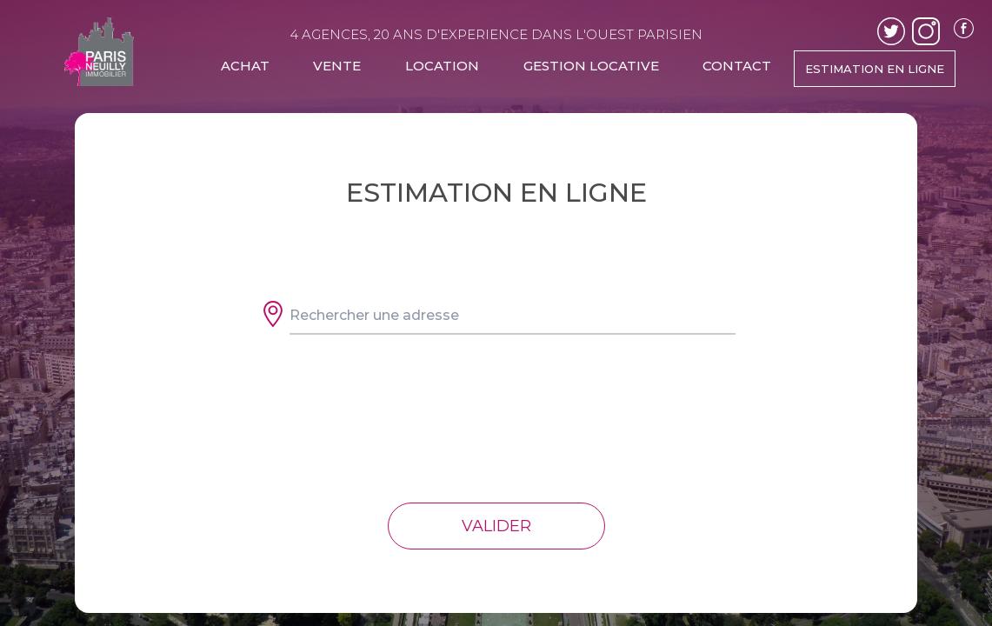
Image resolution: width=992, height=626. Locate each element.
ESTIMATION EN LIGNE (874, 69)
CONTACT (736, 65)
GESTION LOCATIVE (591, 65)
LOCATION (442, 65)
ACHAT (245, 65)
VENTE (337, 65)
